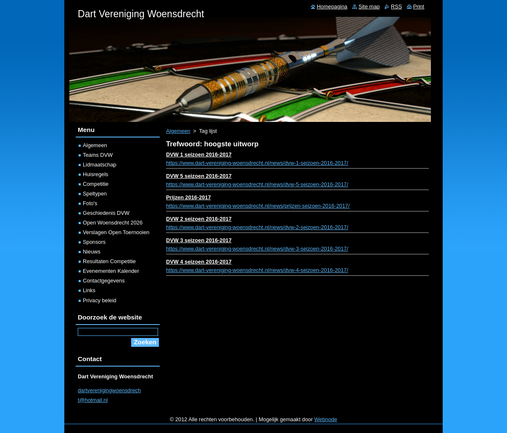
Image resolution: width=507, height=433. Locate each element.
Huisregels (95, 174)
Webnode (326, 419)
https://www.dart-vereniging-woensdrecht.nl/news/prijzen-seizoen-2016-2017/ (258, 206)
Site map (369, 6)
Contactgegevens (104, 280)
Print (418, 6)
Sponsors (94, 242)
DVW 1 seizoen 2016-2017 (199, 154)
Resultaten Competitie (109, 261)
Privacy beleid (99, 300)
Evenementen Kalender (111, 271)
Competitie (95, 184)
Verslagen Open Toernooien (116, 232)
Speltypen (95, 193)
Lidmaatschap (99, 164)
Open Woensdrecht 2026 (113, 222)
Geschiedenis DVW (106, 213)
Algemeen (178, 131)
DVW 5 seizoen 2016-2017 (199, 176)
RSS (396, 6)
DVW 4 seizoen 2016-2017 (199, 262)
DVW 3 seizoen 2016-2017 (199, 240)
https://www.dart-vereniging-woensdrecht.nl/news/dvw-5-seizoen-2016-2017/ (257, 184)
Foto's (90, 203)
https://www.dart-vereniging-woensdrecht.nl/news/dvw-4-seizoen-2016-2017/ (257, 270)
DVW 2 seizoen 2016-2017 (199, 219)
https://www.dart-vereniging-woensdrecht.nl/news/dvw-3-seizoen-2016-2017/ (257, 249)
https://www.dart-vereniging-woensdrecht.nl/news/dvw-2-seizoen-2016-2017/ (257, 227)
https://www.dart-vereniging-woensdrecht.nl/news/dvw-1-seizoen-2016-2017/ (257, 163)
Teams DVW (98, 155)
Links (89, 290)
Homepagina (332, 6)
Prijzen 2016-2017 (188, 197)
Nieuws (91, 251)
